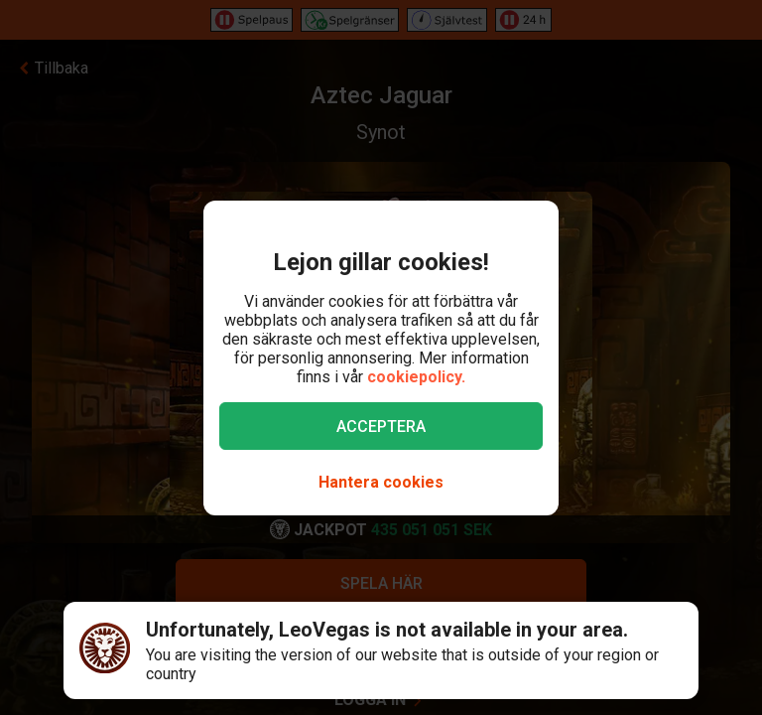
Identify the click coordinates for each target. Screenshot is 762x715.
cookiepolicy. (416, 376)
